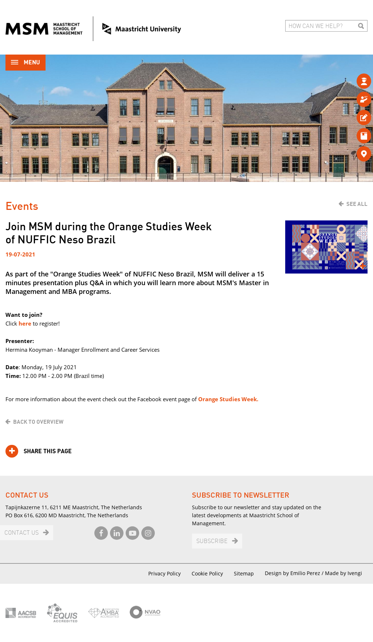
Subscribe (212, 541)
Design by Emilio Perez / (295, 573)
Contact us (21, 533)
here (24, 323)
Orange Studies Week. (228, 399)
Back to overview (38, 422)
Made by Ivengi (343, 573)
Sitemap (244, 573)
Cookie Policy (207, 573)
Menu (25, 63)
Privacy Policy (164, 573)
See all (357, 204)
